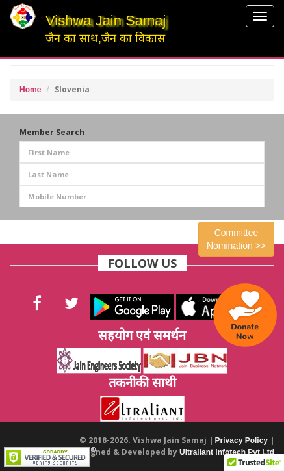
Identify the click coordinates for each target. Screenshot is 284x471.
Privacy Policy (241, 440)
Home (30, 89)
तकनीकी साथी (142, 382)
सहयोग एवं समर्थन (142, 335)
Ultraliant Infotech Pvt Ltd (226, 452)
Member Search (51, 132)
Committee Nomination (236, 239)
